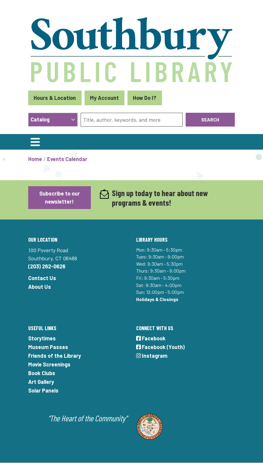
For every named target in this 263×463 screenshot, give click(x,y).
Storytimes (42, 338)
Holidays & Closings (157, 299)
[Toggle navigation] (35, 142)
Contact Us (42, 278)
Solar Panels (43, 390)
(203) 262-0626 (46, 266)
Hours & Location (55, 97)
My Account (104, 97)
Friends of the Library (54, 355)
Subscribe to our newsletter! (59, 197)
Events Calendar (67, 159)
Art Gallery (41, 381)
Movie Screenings (49, 364)
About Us (39, 286)
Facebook (151, 338)
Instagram (152, 355)
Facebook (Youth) (160, 347)
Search (210, 119)
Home (35, 159)
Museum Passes (48, 347)
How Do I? (144, 97)
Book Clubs (41, 373)
